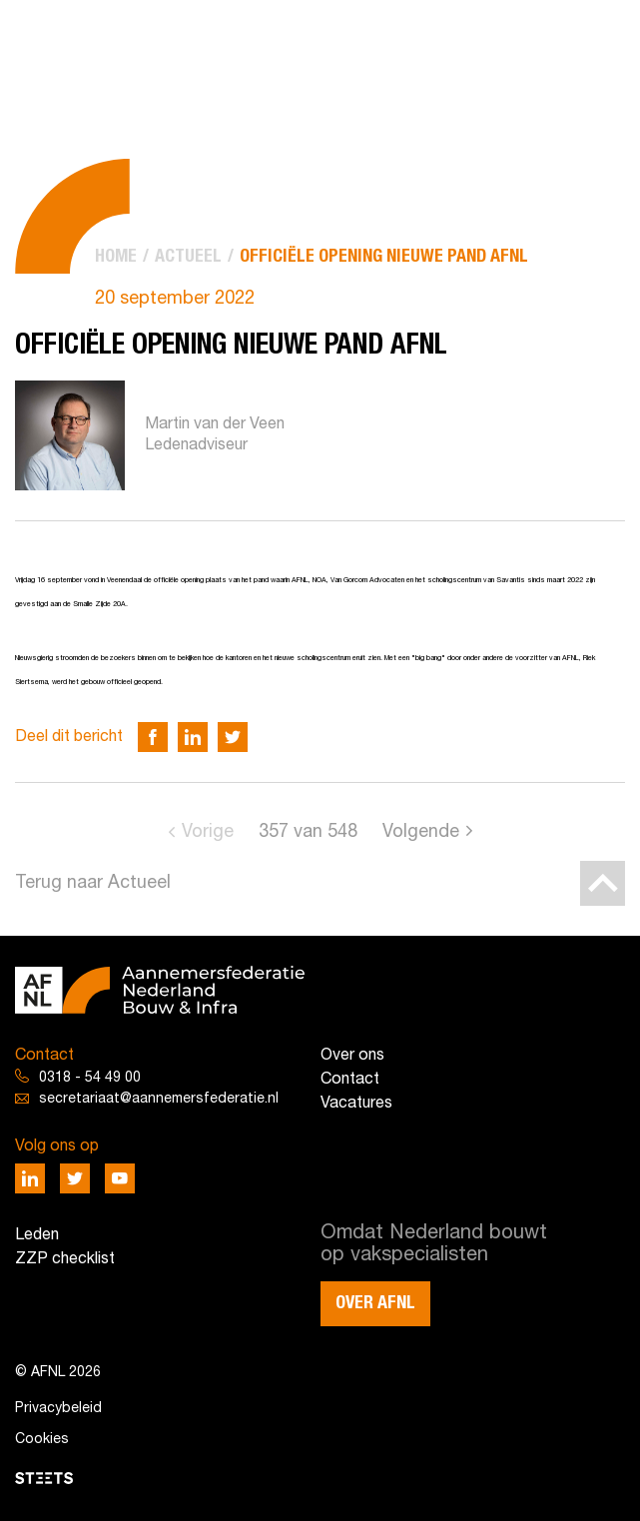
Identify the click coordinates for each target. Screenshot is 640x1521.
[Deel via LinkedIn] (193, 737)
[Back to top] (602, 883)
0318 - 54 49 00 (90, 1078)
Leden (37, 1235)
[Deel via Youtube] (120, 1178)
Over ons (352, 1056)
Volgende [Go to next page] (420, 832)
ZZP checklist (65, 1259)
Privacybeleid (58, 1408)
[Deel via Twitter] (233, 737)
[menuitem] (116, 257)
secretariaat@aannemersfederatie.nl (159, 1099)
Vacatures (356, 1104)
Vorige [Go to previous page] (208, 832)
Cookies (42, 1439)
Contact (349, 1080)
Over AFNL (375, 1303)
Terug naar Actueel (93, 883)
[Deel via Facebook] (153, 737)
